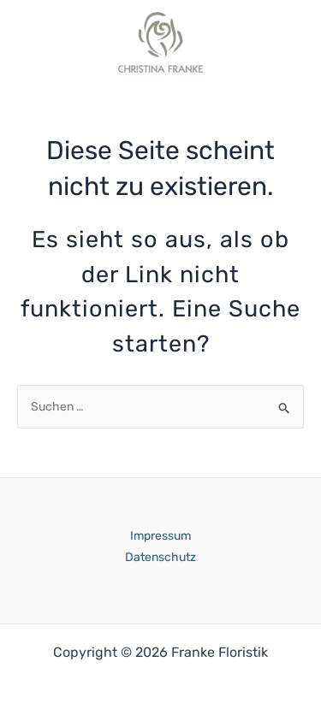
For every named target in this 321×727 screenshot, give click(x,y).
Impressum (160, 536)
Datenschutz (160, 557)
